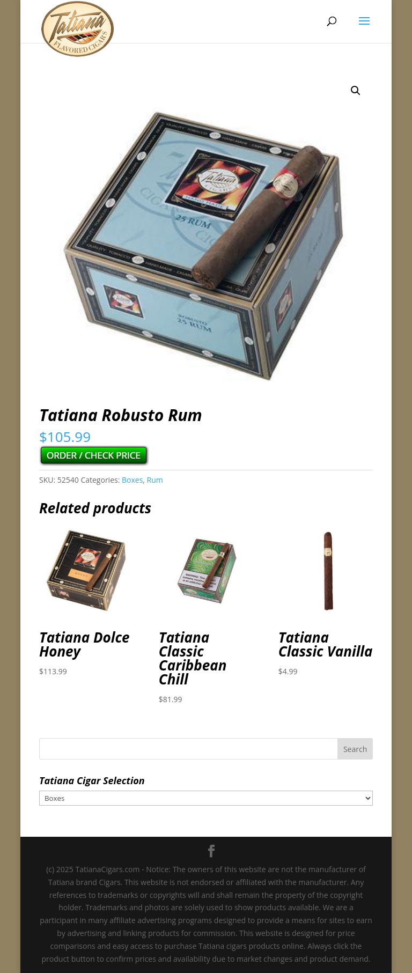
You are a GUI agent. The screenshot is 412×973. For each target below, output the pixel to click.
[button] (355, 90)
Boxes (132, 480)
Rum (155, 480)
